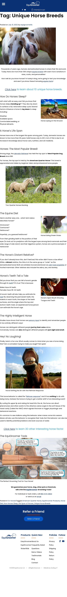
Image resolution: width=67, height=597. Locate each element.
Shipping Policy (52, 550)
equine (35, 72)
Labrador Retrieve (21, 153)
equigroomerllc (26, 25)
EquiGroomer (26, 545)
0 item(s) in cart (38, 10)
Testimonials (36, 555)
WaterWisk (25, 548)
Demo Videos (36, 552)
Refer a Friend (33, 519)
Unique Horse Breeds (42, 503)
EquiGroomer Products (51, 501)
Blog (33, 559)
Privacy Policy (52, 543)
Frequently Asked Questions (38, 547)
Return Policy (51, 557)
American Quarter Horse (31, 501)
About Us (35, 541)
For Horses (12, 501)
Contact (34, 563)
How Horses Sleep (11, 503)
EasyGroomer (26, 541)
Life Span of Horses (25, 503)
